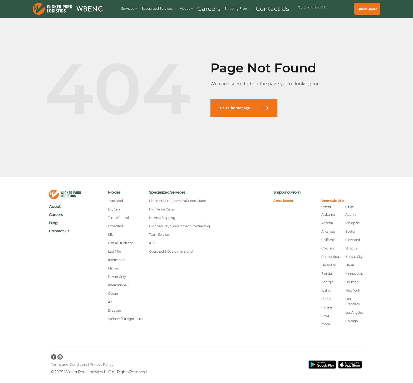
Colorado (328, 248)
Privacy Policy (101, 364)
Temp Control (118, 218)
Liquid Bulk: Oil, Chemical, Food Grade (177, 201)
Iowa (325, 316)
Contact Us (267, 9)
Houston (351, 282)
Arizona (327, 223)
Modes (114, 192)
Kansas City (354, 257)
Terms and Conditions (69, 364)
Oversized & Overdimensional (171, 251)
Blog (53, 222)
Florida (326, 274)
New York (352, 290)
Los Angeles (354, 313)
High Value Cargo (162, 209)
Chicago (351, 321)
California (328, 240)
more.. (326, 324)
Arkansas (328, 231)
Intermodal (116, 260)
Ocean (113, 294)
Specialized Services (170, 9)
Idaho (325, 290)
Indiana (326, 307)
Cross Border (283, 200)
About (54, 206)
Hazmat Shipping (162, 218)
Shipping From (287, 192)
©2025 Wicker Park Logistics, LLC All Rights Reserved (98, 371)
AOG (152, 243)
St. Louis (351, 248)
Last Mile (114, 251)
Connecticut (330, 257)
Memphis (352, 223)
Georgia (327, 282)
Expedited (115, 226)
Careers (216, 9)
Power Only (117, 277)
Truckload (115, 201)
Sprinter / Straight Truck (125, 319)
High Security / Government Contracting (179, 226)
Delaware (328, 265)
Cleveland (352, 240)
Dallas (349, 265)
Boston (350, 231)
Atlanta (350, 215)
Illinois (326, 299)
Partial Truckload (120, 243)
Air (110, 302)
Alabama (328, 215)
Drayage (114, 310)
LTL (110, 235)
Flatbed (113, 268)
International (117, 285)
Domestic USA (332, 200)
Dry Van (114, 209)
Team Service (159, 235)
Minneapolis (354, 274)
